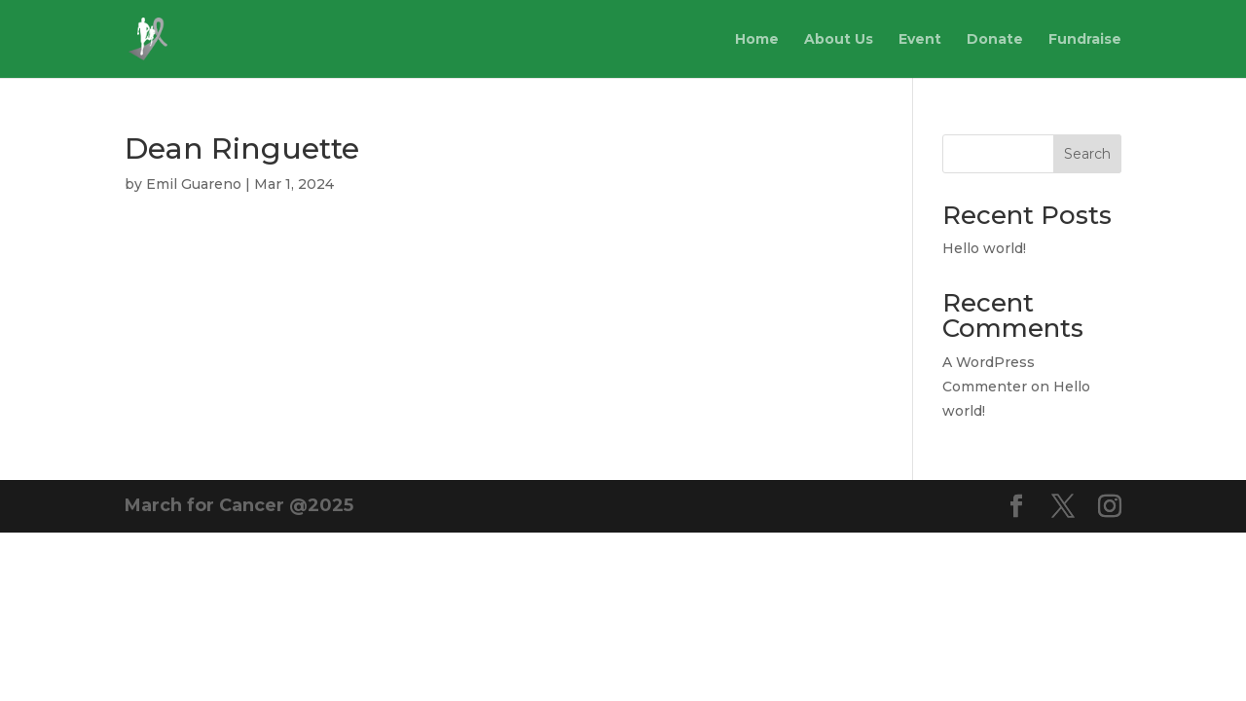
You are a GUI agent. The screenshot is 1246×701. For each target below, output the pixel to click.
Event (919, 40)
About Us (838, 40)
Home (757, 40)
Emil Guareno (193, 184)
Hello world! (984, 248)
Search (1087, 154)
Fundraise (1084, 40)
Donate (995, 40)
